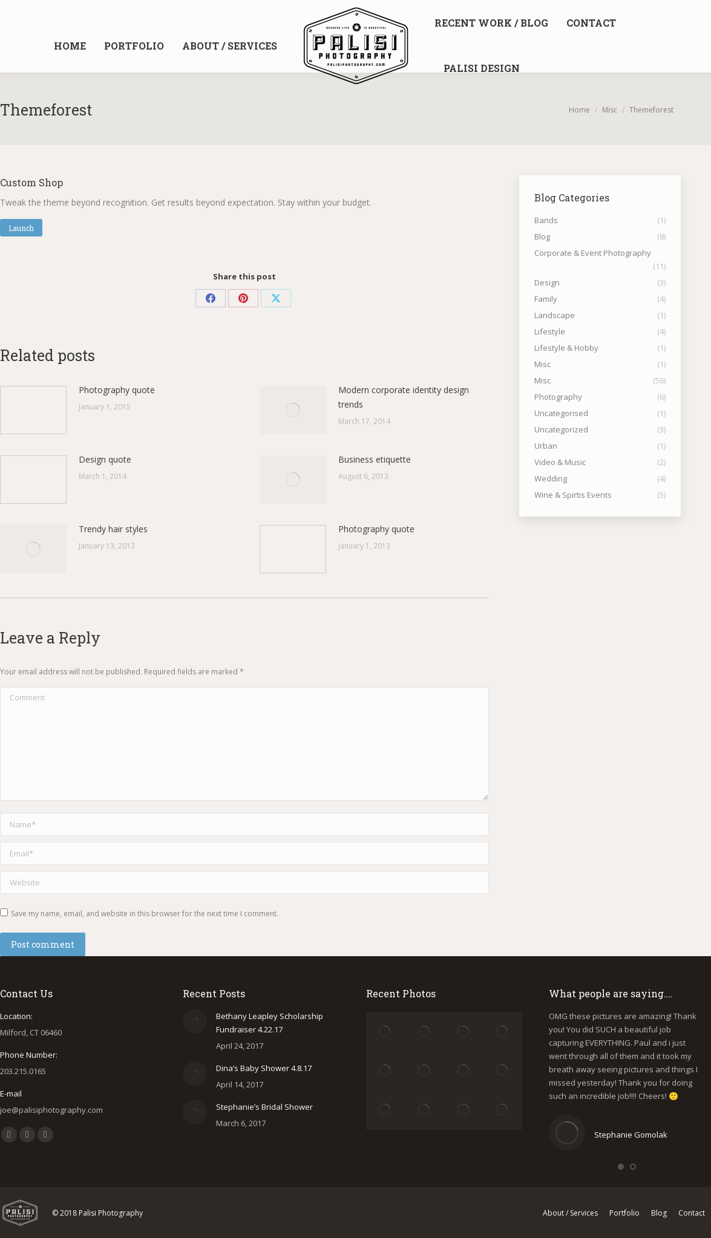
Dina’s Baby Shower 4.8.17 (264, 1068)
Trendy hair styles (113, 529)
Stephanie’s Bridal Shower (264, 1106)
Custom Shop (31, 182)
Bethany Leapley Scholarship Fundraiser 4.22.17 (269, 1023)
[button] (621, 1167)
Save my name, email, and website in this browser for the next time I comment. (144, 913)
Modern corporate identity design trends (403, 397)
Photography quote (117, 390)
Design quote (105, 459)
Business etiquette (374, 459)
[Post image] (33, 410)
